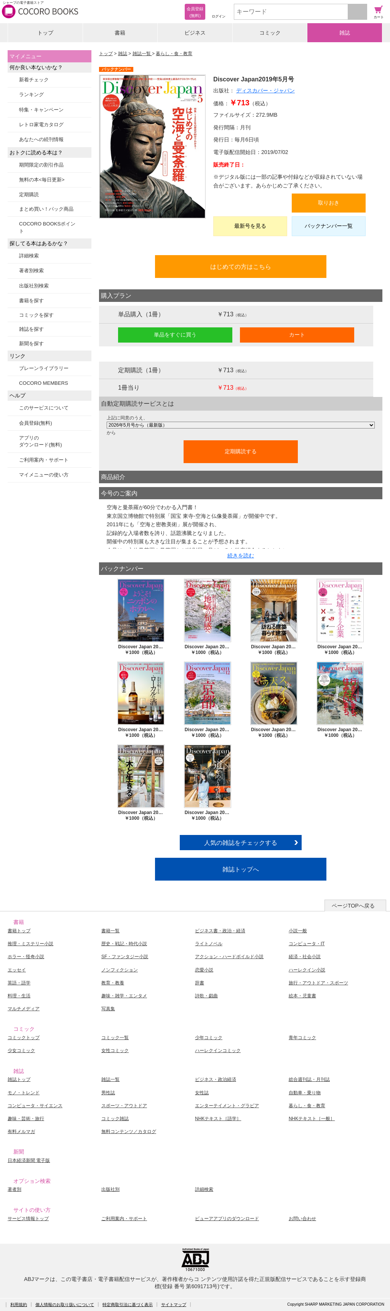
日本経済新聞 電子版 (29, 1160)
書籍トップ (19, 930)
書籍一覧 (110, 930)
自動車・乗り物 (305, 1092)
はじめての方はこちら (240, 266)
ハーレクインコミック (218, 1050)
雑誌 (344, 33)
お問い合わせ (302, 1218)
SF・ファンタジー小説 (124, 956)
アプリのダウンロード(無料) (40, 441)
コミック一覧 (115, 1037)
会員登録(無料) (35, 423)
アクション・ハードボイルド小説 (229, 956)
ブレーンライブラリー (44, 368)
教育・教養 (112, 983)
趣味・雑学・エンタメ (124, 995)
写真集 (108, 1008)
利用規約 (18, 1304)
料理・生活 (19, 995)
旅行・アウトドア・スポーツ (318, 983)
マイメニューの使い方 (44, 475)
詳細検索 (29, 256)
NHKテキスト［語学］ (218, 1118)
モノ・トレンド (24, 1092)
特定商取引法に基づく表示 (127, 1304)
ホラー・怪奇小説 (26, 956)
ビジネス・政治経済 (215, 1079)
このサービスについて (44, 408)
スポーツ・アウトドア (124, 1105)
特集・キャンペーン (41, 110)
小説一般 (298, 930)
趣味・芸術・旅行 (26, 1118)
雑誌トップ (19, 1079)
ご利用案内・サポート (44, 460)
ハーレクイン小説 (307, 970)
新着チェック (34, 80)
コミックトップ (24, 1037)
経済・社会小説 (305, 956)
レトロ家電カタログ (41, 124)
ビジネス (195, 33)
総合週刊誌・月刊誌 (309, 1079)
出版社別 (110, 1189)
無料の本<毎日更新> (41, 180)
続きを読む (240, 555)
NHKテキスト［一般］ (312, 1118)
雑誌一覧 (142, 53)
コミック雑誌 (115, 1118)
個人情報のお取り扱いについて (64, 1304)
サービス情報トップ (28, 1218)
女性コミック (115, 1050)
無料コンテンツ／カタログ (128, 1131)
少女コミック (21, 1050)
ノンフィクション (119, 970)
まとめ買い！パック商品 (46, 209)
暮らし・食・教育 (174, 53)
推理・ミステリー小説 (30, 943)
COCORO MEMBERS (43, 383)
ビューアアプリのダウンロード (227, 1218)
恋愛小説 (204, 970)
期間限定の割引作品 (41, 165)
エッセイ (17, 970)
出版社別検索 (34, 286)
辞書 (199, 983)
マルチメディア (24, 1008)
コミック (270, 33)
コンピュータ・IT (307, 943)
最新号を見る (250, 226)
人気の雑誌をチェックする (240, 842)
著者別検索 (31, 270)
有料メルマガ (21, 1131)
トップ (45, 33)
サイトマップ (173, 1304)
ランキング (31, 94)
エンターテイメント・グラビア (227, 1105)
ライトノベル (208, 943)
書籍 (120, 33)
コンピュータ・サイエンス (35, 1105)
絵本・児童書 (302, 995)
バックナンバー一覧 (329, 226)
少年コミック (208, 1037)
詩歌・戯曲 (206, 995)
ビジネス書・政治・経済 (220, 930)
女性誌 (202, 1092)
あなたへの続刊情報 (41, 139)
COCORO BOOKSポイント (47, 227)
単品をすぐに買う (175, 335)
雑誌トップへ (240, 869)
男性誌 (108, 1092)
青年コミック (302, 1037)
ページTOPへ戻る (353, 906)
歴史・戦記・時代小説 (124, 943)
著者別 (14, 1189)
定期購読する (241, 451)
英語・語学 (19, 983)
